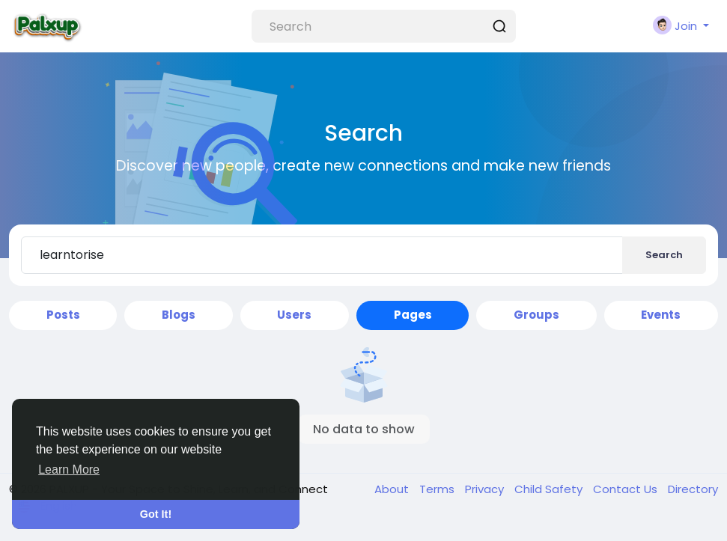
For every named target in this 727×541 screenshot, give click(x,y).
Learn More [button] (69, 469)
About (393, 489)
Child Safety (549, 489)
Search (664, 255)
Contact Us (626, 489)
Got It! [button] (155, 514)
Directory (693, 489)
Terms (438, 489)
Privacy (486, 489)
